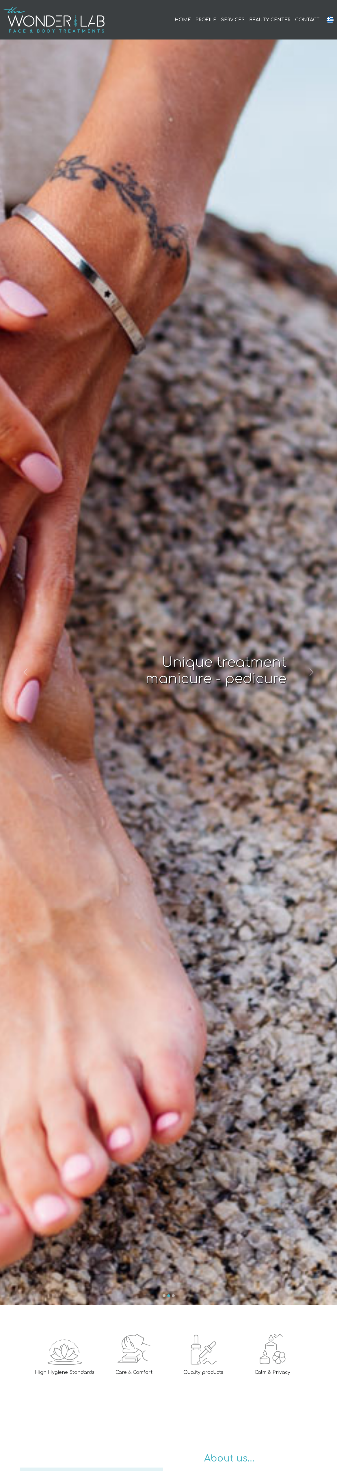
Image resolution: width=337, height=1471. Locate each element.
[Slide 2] (168, 1295)
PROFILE (206, 19)
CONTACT (307, 19)
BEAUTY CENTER (270, 19)
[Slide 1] (164, 1295)
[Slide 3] (173, 1295)
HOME (183, 19)
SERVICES (233, 19)
